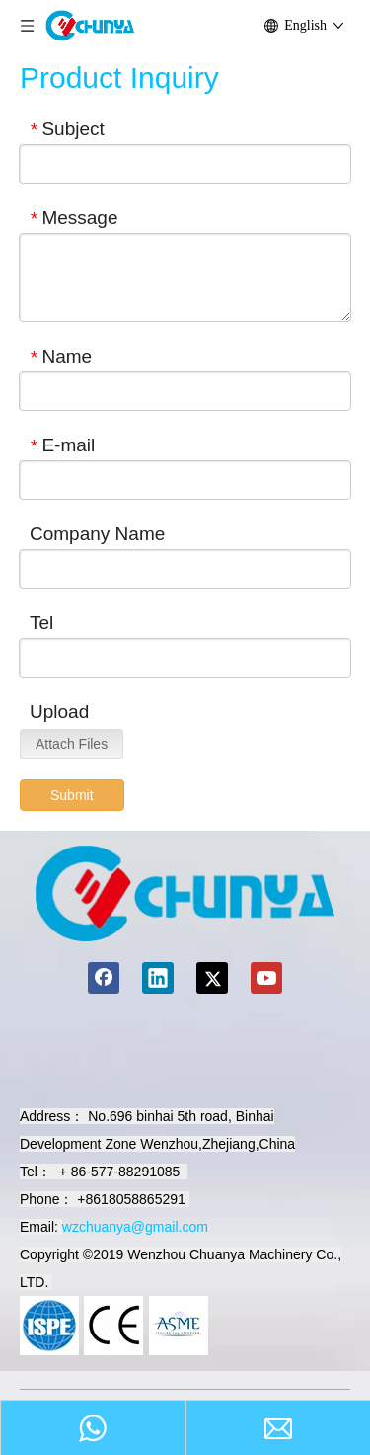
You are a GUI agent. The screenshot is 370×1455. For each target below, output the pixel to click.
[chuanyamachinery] (185, 893)
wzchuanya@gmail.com (135, 1227)
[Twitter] (212, 978)
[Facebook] (103, 978)
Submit (72, 795)
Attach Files (72, 744)
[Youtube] (266, 978)
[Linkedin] (158, 978)
